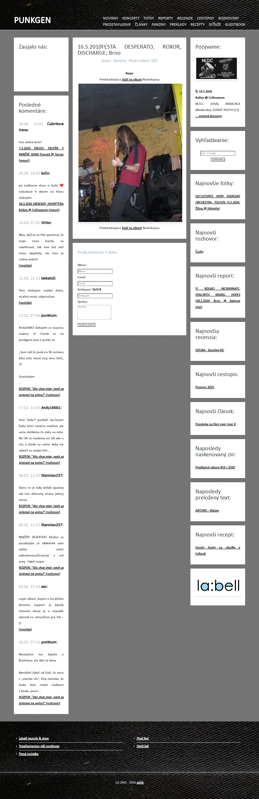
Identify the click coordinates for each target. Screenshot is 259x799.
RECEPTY (197, 25)
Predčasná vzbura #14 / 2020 (215, 467)
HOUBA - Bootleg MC (209, 350)
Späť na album (132, 79)
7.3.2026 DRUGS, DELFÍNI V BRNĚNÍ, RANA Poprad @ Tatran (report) (41, 154)
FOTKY (149, 18)
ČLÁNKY (141, 25)
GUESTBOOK (235, 25)
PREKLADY (178, 25)
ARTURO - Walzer (207, 510)
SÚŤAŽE (215, 25)
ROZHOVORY (228, 18)
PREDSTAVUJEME (117, 25)
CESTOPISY (205, 18)
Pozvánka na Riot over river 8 (215, 424)
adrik (140, 782)
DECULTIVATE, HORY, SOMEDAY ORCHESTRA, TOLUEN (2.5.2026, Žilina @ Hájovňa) (217, 202)
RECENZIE (185, 18)
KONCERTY (131, 18)
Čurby (199, 251)
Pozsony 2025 (204, 387)
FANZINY (159, 25)
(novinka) (25, 265)
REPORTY (165, 18)
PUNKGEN (32, 20)
